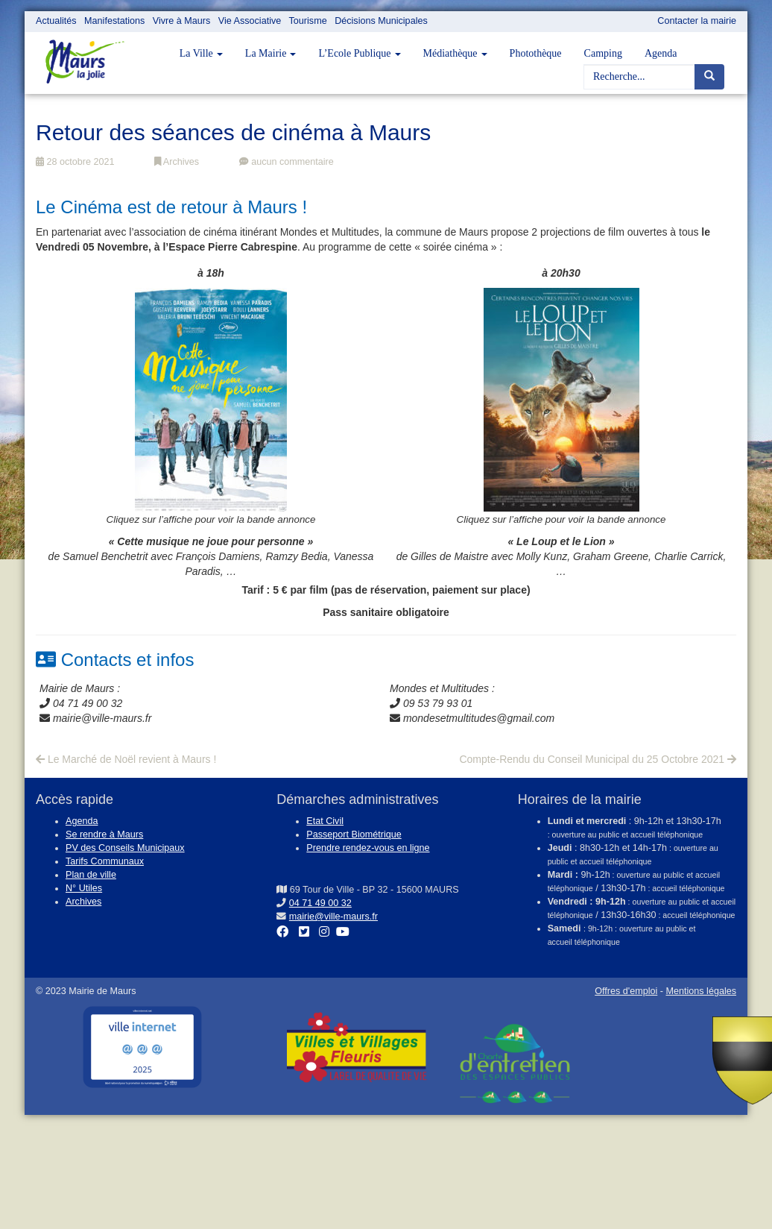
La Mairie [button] (271, 53)
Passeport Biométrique (353, 834)
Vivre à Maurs (181, 21)
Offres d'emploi (626, 991)
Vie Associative (249, 21)
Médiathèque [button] (455, 53)
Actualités (56, 21)
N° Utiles (84, 888)
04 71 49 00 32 (320, 903)
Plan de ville (91, 875)
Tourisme (308, 21)
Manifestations (114, 21)
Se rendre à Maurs (104, 834)
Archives (176, 162)
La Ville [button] (201, 53)
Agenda (661, 53)
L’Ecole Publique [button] (359, 53)
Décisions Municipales (381, 21)
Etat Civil (325, 821)
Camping (603, 53)
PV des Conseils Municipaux (125, 848)
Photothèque (536, 53)
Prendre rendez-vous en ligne (367, 848)
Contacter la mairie (696, 21)
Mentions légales (700, 991)
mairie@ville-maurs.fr (333, 916)
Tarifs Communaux (105, 861)
